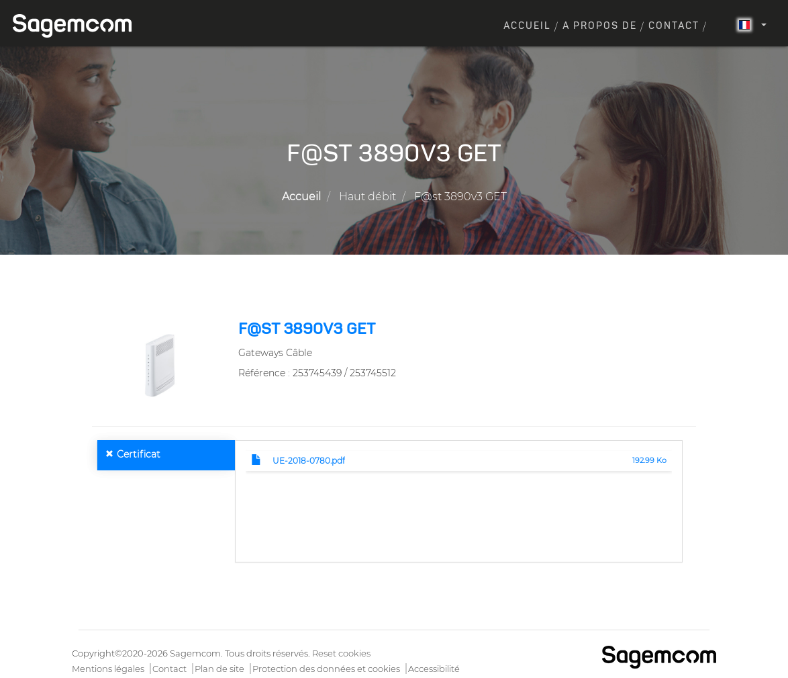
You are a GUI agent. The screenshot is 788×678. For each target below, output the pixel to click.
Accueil (527, 26)
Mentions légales (108, 668)
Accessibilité (434, 668)
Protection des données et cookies (326, 668)
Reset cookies (341, 653)
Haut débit (367, 196)
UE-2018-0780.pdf (309, 461)
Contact (673, 26)
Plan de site (219, 668)
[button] (160, 363)
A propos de (599, 26)
